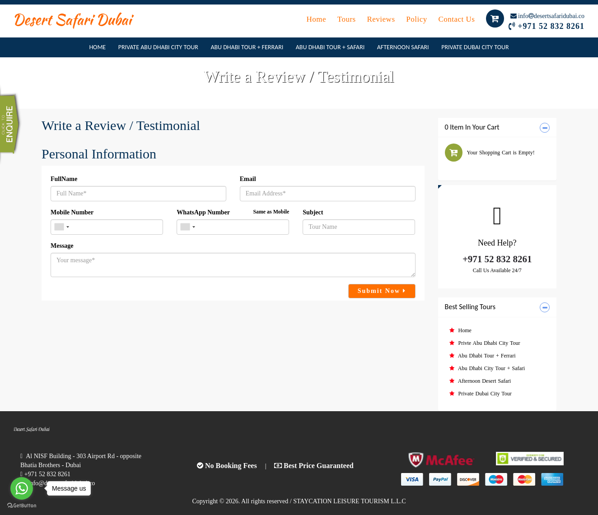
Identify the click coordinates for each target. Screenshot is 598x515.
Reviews (382, 19)
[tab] (497, 128)
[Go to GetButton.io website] (21, 506)
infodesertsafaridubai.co (547, 16)
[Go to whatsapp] (21, 488)
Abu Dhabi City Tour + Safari (487, 368)
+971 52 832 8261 (551, 26)
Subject (313, 212)
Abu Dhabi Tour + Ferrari (246, 47)
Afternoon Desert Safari (480, 381)
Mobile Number (72, 212)
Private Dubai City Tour (475, 47)
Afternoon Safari (403, 47)
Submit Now (382, 291)
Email (248, 179)
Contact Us (457, 19)
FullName (64, 179)
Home (317, 19)
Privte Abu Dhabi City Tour (484, 343)
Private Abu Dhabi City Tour (158, 47)
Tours (347, 19)
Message (62, 245)
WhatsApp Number (233, 212)
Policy (417, 19)
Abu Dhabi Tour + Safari (330, 47)
